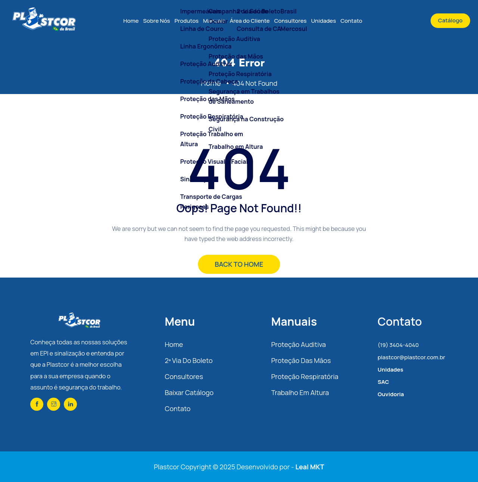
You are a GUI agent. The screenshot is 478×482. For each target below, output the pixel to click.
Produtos (186, 21)
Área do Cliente (250, 21)
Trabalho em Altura (300, 392)
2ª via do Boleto (188, 360)
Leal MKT (309, 466)
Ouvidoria (391, 394)
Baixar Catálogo (189, 392)
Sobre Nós (156, 21)
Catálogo (450, 20)
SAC (383, 382)
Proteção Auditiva (298, 344)
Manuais (214, 21)
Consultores (290, 21)
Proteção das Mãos (301, 360)
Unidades (323, 21)
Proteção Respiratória (304, 376)
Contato (351, 21)
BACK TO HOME (239, 264)
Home (131, 21)
